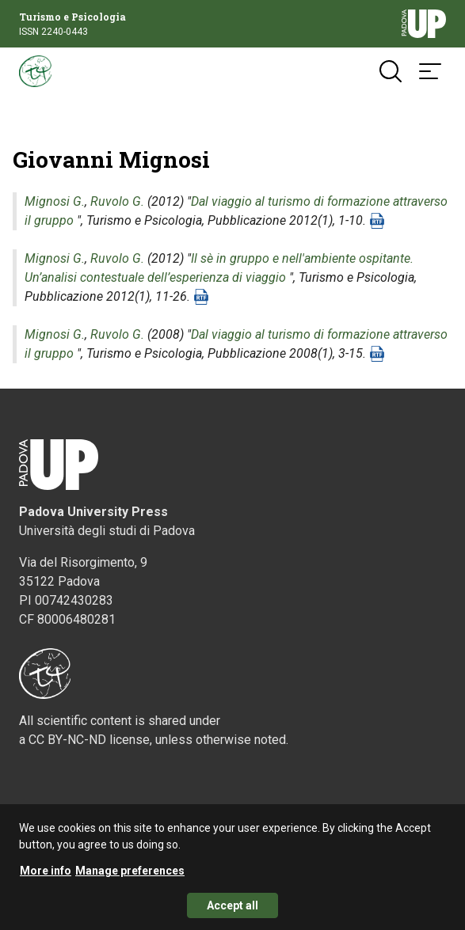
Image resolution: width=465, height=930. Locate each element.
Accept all (232, 912)
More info (45, 877)
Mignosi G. (55, 201)
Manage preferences (130, 877)
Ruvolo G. (117, 201)
